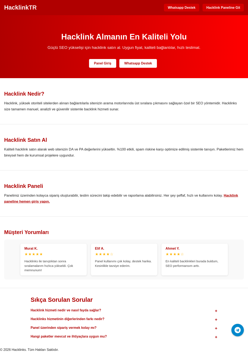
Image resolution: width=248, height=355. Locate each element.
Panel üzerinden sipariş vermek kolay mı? (64, 327)
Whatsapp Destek (181, 7)
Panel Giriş (102, 63)
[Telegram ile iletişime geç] (237, 330)
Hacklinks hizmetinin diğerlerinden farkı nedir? (68, 319)
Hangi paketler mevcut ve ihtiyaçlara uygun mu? (69, 336)
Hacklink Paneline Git (223, 7)
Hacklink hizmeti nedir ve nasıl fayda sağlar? (66, 310)
